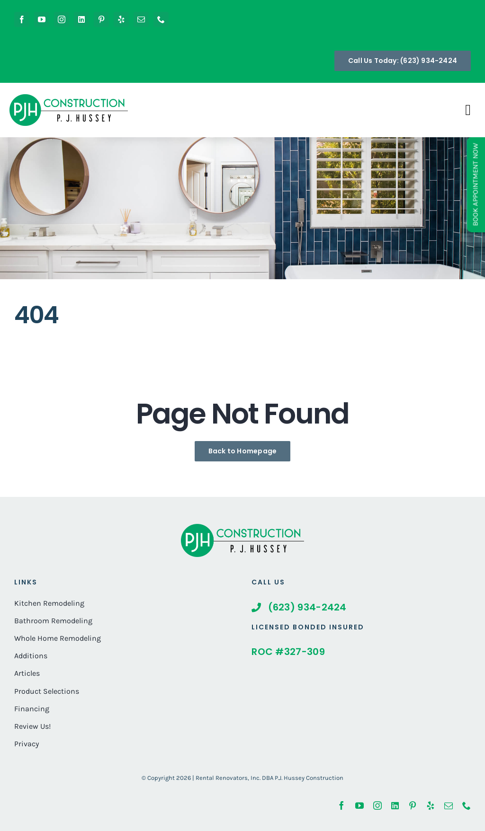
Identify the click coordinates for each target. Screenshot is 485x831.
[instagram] (61, 19)
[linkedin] (81, 19)
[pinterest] (101, 19)
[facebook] (21, 19)
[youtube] (41, 19)
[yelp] (121, 19)
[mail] (141, 19)
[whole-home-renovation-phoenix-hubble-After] (242, 528)
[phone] (161, 19)
